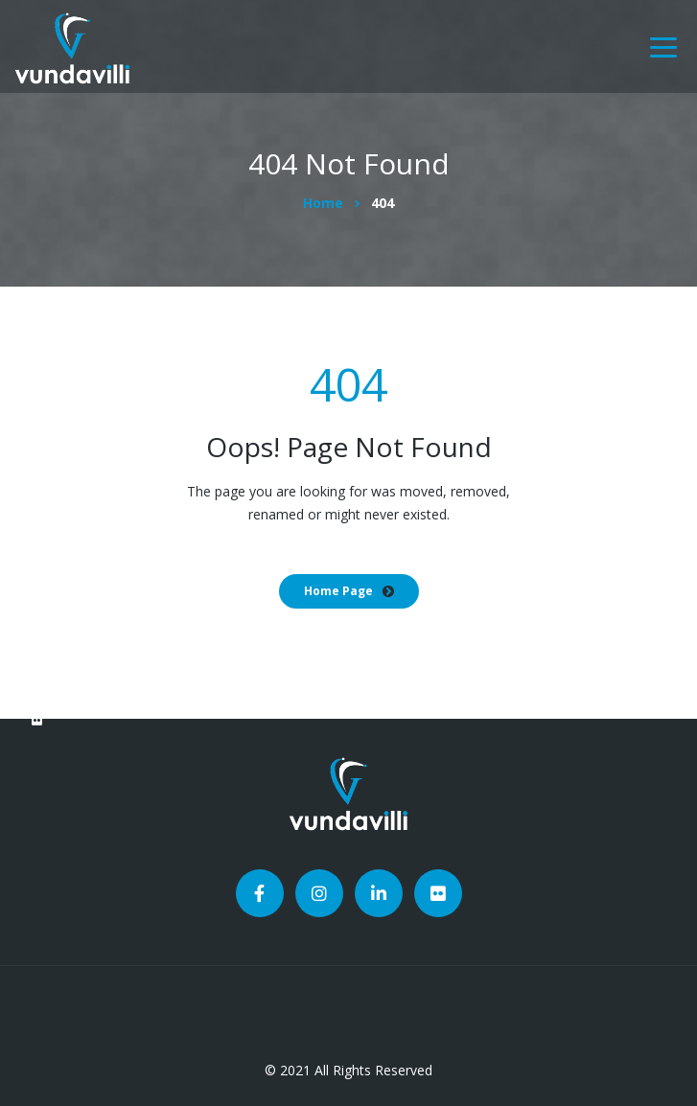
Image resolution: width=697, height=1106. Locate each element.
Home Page (338, 591)
